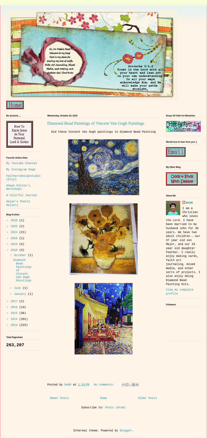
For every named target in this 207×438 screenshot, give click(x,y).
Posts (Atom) (115, 407)
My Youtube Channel (21, 163)
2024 (15, 232)
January (21, 294)
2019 (15, 244)
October (21, 255)
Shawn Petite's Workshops (18, 187)
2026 (15, 220)
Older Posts (147, 398)
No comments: (105, 384)
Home (103, 398)
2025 (15, 226)
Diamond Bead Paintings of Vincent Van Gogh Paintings (95, 123)
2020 (15, 238)
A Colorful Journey (21, 195)
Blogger (126, 430)
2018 (15, 250)
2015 (15, 313)
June (18, 288)
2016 (15, 307)
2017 (15, 301)
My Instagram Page (20, 169)
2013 (15, 325)
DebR (189, 202)
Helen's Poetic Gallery (18, 203)
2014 (15, 319)
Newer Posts (59, 398)
